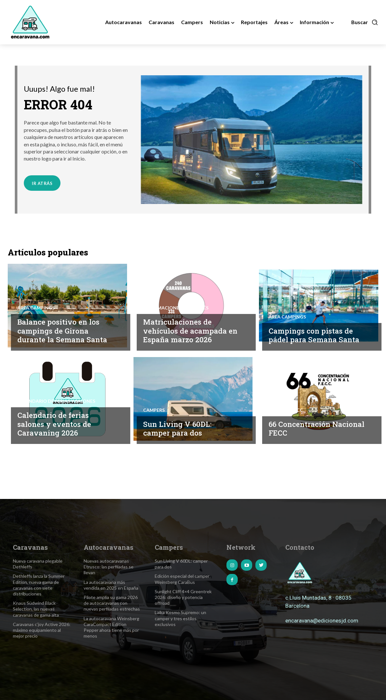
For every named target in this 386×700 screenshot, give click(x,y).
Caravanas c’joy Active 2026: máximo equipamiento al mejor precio (41, 630)
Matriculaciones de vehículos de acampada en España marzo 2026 (191, 330)
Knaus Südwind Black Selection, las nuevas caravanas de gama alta (36, 608)
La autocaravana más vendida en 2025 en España (111, 585)
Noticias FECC (286, 410)
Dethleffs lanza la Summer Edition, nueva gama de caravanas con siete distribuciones (39, 584)
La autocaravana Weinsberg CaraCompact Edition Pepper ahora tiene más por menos (111, 627)
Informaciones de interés (175, 308)
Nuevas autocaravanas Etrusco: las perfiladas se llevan (108, 566)
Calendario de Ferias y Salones (56, 401)
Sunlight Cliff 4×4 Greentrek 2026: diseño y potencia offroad (183, 597)
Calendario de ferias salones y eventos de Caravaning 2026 (55, 424)
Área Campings (36, 308)
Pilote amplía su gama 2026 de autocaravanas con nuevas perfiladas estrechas (112, 603)
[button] (364, 22)
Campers (154, 410)
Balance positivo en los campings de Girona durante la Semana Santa (63, 330)
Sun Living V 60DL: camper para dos (178, 428)
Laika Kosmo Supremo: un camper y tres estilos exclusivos (180, 618)
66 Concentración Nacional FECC (300, 428)
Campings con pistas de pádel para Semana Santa (315, 335)
